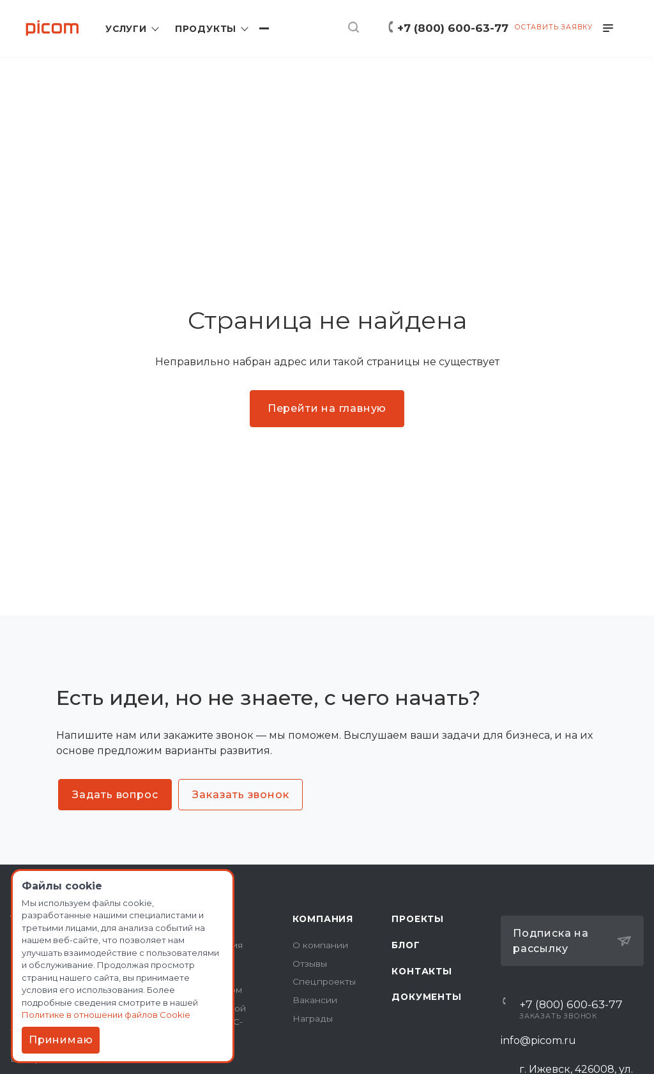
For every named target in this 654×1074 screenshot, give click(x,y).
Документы (426, 997)
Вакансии (315, 1000)
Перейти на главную (327, 408)
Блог (406, 945)
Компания (323, 919)
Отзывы (310, 963)
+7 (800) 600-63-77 (452, 27)
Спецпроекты (324, 981)
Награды (313, 1018)
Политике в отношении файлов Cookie (108, 1013)
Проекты (418, 919)
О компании (320, 945)
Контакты (422, 971)
